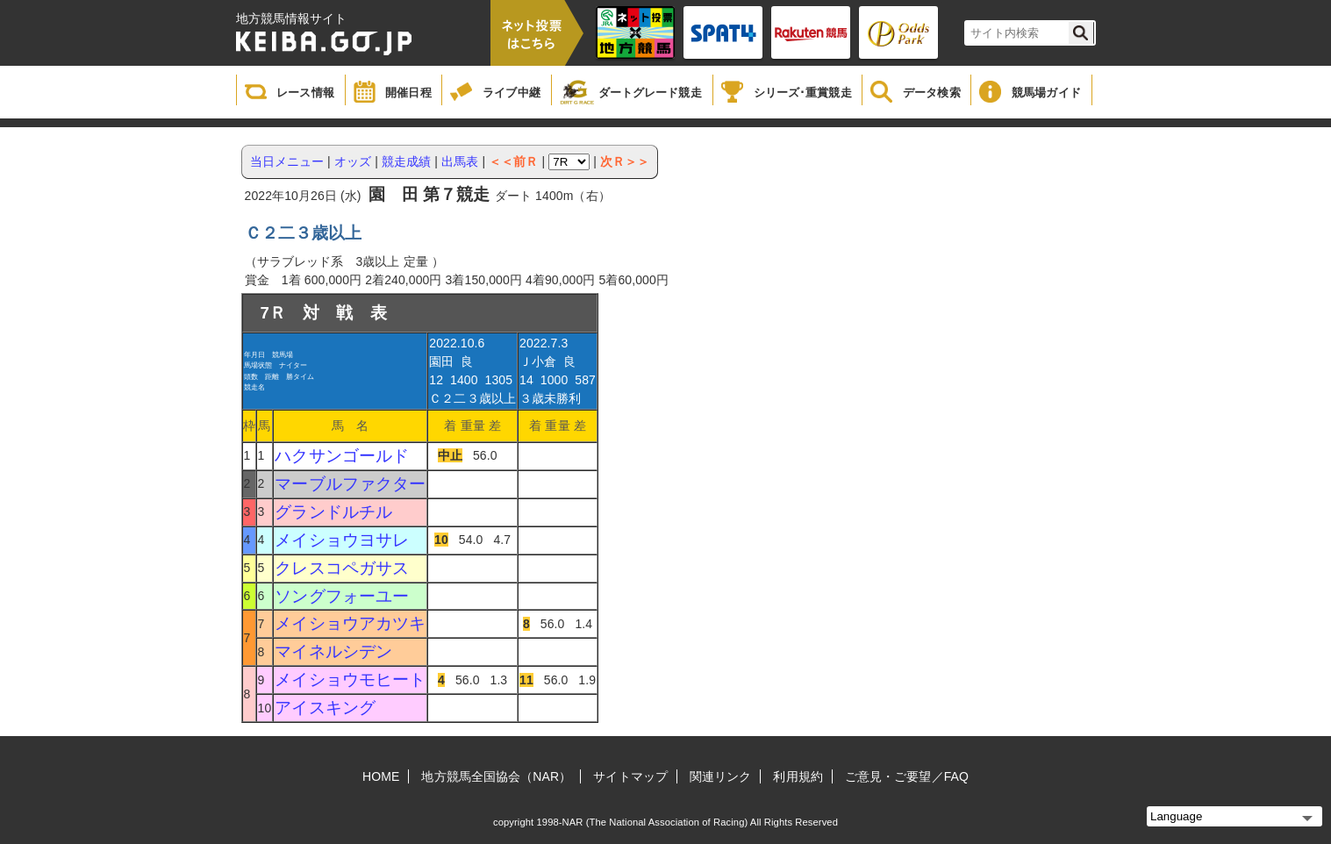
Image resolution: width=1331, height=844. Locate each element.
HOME (380, 776)
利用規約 (797, 776)
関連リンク (721, 776)
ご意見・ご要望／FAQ (907, 776)
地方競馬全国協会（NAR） (496, 776)
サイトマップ (630, 776)
